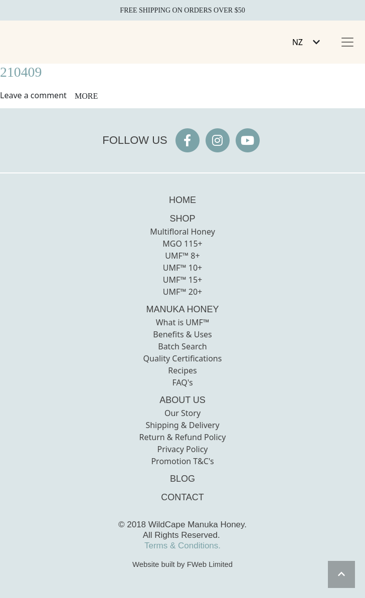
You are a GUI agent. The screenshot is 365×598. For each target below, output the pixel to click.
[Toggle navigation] (347, 42)
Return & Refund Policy (182, 437)
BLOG (182, 479)
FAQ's (182, 382)
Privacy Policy (182, 449)
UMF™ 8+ (182, 255)
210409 (21, 72)
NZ (297, 42)
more (86, 96)
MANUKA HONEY (182, 309)
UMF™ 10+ (183, 267)
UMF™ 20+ (183, 291)
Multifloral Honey (182, 231)
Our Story (182, 413)
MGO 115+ (182, 243)
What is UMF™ (183, 322)
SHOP (182, 219)
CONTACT (182, 497)
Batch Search (182, 346)
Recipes (182, 370)
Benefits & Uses (182, 334)
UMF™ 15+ (183, 279)
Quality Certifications (182, 358)
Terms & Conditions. (182, 545)
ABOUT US (182, 400)
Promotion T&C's (182, 461)
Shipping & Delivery (182, 425)
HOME (182, 200)
